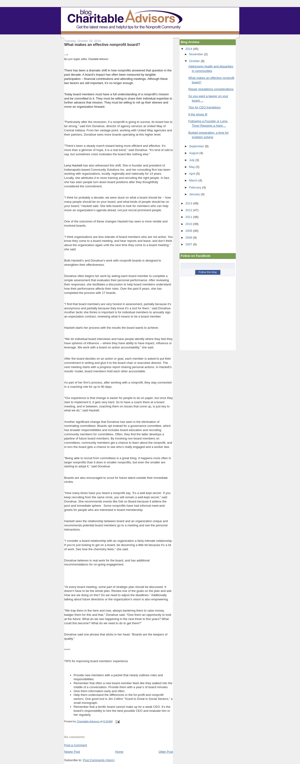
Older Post (166, 751)
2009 (189, 231)
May (192, 167)
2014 (189, 49)
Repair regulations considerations (210, 89)
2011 (189, 217)
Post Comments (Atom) (99, 760)
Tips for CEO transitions (204, 107)
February (195, 187)
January (195, 194)
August (194, 153)
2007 (189, 244)
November (196, 54)
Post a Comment (75, 745)
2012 (189, 210)
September (197, 146)
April (192, 173)
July (192, 160)
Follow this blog (208, 272)
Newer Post (72, 751)
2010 (189, 224)
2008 (189, 237)
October (195, 61)
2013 (189, 203)
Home (119, 751)
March (194, 180)
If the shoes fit (197, 114)
